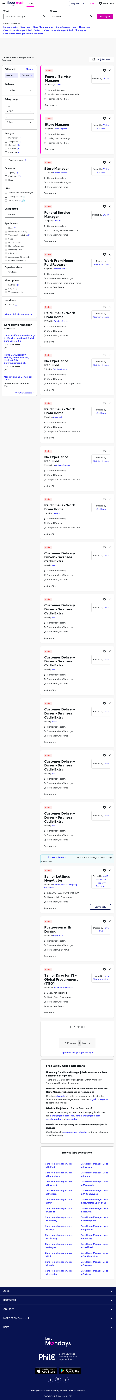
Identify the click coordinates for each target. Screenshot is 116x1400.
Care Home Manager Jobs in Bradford (23, 33)
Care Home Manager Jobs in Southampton (94, 1254)
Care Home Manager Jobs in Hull (58, 1254)
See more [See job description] (51, 105)
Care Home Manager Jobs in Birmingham (65, 30)
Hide (7, 188)
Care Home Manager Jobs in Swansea (94, 1263)
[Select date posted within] (19, 214)
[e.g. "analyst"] (25, 16)
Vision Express (60, 128)
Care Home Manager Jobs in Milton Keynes (94, 1192)
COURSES (58, 1309)
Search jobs (105, 16)
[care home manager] (11, 75)
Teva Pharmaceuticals (63, 987)
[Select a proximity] (19, 90)
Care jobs (25, 26)
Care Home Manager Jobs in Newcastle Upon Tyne (94, 1201)
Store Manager (57, 124)
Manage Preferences (40, 1390)
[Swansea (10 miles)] (27, 75)
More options (12, 280)
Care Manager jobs (43, 26)
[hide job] (110, 70)
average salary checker (75, 1132)
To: (6, 117)
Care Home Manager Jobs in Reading (94, 1237)
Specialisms (11, 223)
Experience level (13, 267)
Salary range (11, 99)
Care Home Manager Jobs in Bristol (58, 1201)
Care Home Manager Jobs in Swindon (94, 1272)
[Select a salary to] (19, 122)
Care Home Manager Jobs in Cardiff (58, 1210)
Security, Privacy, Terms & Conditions (68, 1390)
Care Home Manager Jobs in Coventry (58, 1219)
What (6, 11)
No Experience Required (56, 363)
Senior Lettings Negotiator (57, 878)
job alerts (60, 1096)
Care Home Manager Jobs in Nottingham (94, 1219)
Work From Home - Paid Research (59, 262)
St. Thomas (11, 304)
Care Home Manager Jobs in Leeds (58, 1263)
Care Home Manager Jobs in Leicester (58, 1272)
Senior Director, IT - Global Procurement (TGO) (61, 979)
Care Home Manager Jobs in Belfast (22, 30)
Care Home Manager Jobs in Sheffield (94, 1246)
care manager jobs (85, 1115)
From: (7, 106)
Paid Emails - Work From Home (59, 315)
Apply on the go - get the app (77, 1052)
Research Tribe (60, 268)
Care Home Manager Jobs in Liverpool (94, 1165)
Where (53, 11)
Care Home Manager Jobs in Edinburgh (58, 1237)
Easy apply (100, 906)
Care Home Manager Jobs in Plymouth (94, 1228)
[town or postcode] (72, 16)
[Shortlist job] (105, 70)
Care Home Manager (15, 57)
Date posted (11, 208)
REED (58, 1327)
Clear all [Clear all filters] (30, 69)
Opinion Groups (61, 321)
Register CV (77, 3)
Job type (9, 133)
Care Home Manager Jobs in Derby (58, 1228)
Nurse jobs (84, 26)
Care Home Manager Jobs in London (94, 1174)
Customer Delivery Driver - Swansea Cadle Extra (59, 557)
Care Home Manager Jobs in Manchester (94, 1183)
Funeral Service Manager (58, 78)
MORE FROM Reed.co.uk (58, 1318)
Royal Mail (58, 935)
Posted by (10, 168)
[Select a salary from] (19, 111)
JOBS (58, 1291)
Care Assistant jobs (66, 26)
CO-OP (57, 84)
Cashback (57, 417)
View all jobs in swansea (19, 314)
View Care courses (25, 393)
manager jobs (57, 1115)
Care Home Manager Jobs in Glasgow (58, 1246)
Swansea (6, 60)
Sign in (93, 1099)
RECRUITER (58, 1300)
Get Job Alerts (57, 857)
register (104, 1099)
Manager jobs (10, 26)
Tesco (54, 565)
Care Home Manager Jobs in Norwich (94, 1210)
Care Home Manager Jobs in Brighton (58, 1192)
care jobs (69, 1115)
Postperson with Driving (57, 929)
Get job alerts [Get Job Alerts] (101, 59)
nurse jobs (71, 1119)
